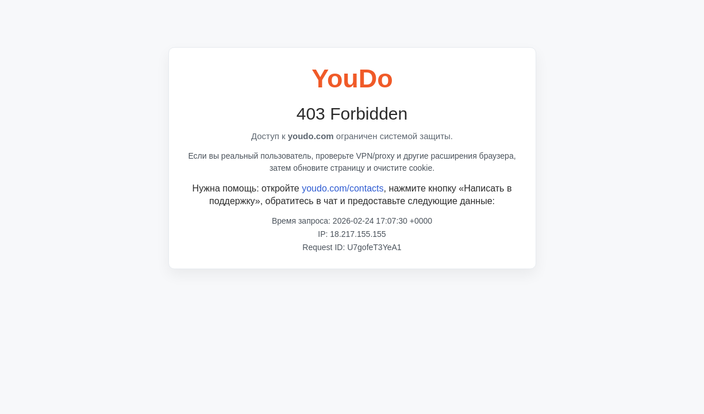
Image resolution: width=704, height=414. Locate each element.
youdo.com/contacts (342, 188)
